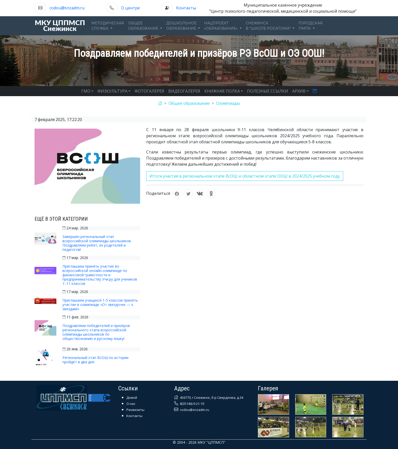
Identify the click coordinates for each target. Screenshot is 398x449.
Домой (131, 397)
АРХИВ (299, 91)
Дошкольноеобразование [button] (181, 26)
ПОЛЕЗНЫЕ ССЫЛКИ (267, 91)
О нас (130, 403)
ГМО (85, 91)
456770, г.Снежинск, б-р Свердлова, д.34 (211, 397)
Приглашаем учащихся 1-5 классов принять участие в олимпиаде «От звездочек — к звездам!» (100, 304)
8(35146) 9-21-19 (191, 403)
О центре (130, 8)
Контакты (186, 8)
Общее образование (189, 103)
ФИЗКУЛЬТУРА (112, 91)
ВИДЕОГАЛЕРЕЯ (184, 91)
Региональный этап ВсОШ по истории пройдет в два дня (95, 359)
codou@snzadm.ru (67, 8)
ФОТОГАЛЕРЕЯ (149, 91)
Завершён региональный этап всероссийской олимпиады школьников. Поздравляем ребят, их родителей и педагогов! (96, 243)
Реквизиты (135, 409)
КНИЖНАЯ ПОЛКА (222, 91)
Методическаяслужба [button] (107, 26)
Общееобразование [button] (143, 26)
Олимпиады (228, 103)
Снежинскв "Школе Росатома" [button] (269, 26)
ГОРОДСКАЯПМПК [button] (310, 26)
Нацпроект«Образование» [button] (221, 26)
